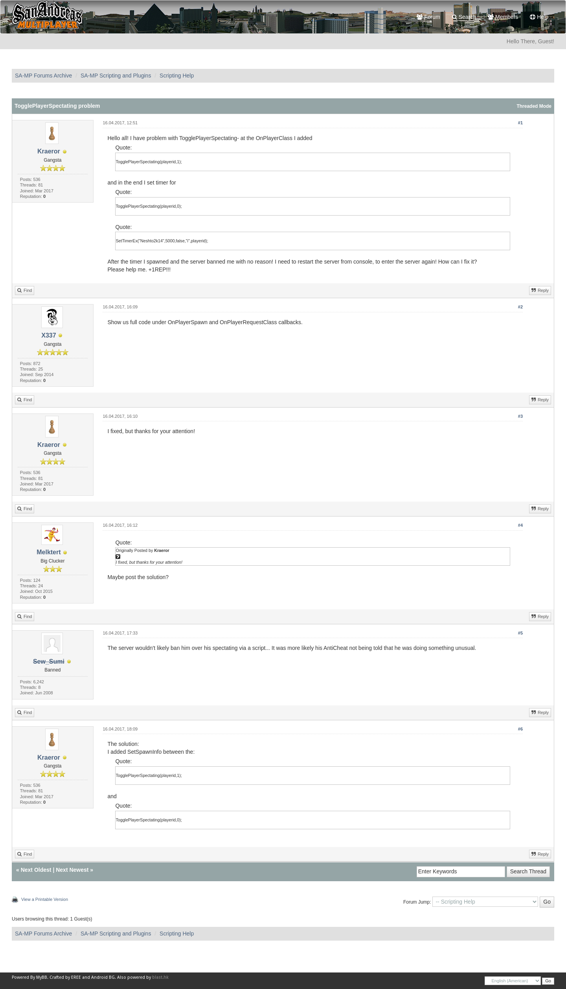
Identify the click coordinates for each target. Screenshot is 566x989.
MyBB (41, 977)
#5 (520, 633)
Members (503, 17)
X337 (48, 335)
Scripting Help (177, 75)
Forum (428, 17)
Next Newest (72, 870)
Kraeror (48, 151)
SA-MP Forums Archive (43, 75)
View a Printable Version (44, 899)
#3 (520, 416)
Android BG (103, 977)
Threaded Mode (533, 106)
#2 (520, 306)
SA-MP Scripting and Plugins (116, 75)
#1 (520, 122)
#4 (520, 525)
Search (464, 17)
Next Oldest (36, 870)
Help (539, 17)
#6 (520, 729)
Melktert (49, 552)
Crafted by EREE (65, 977)
